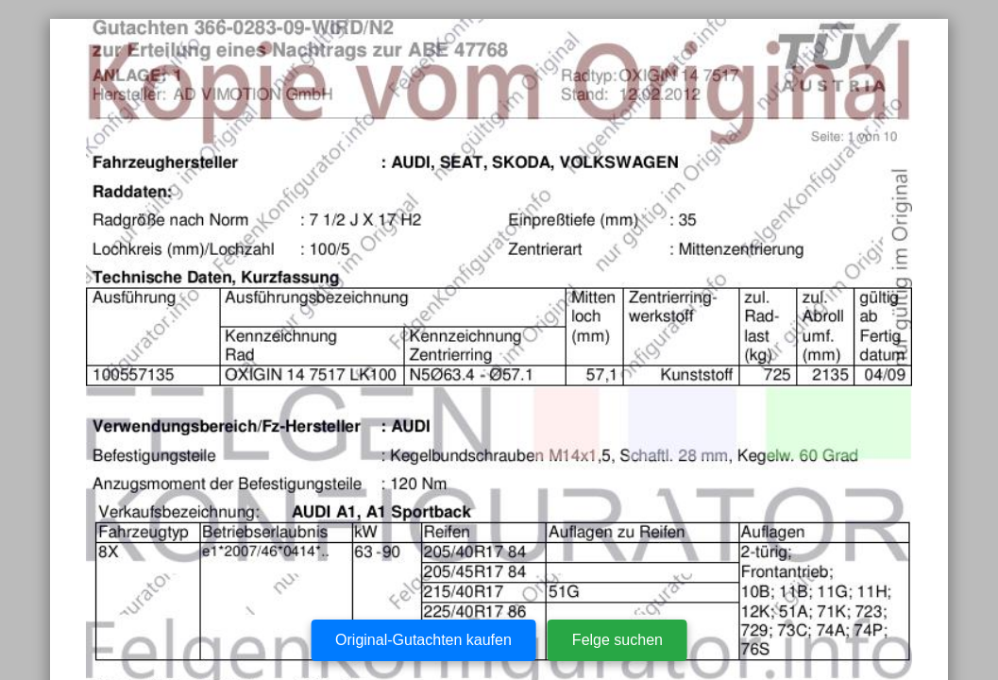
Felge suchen (617, 640)
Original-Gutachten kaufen (423, 640)
